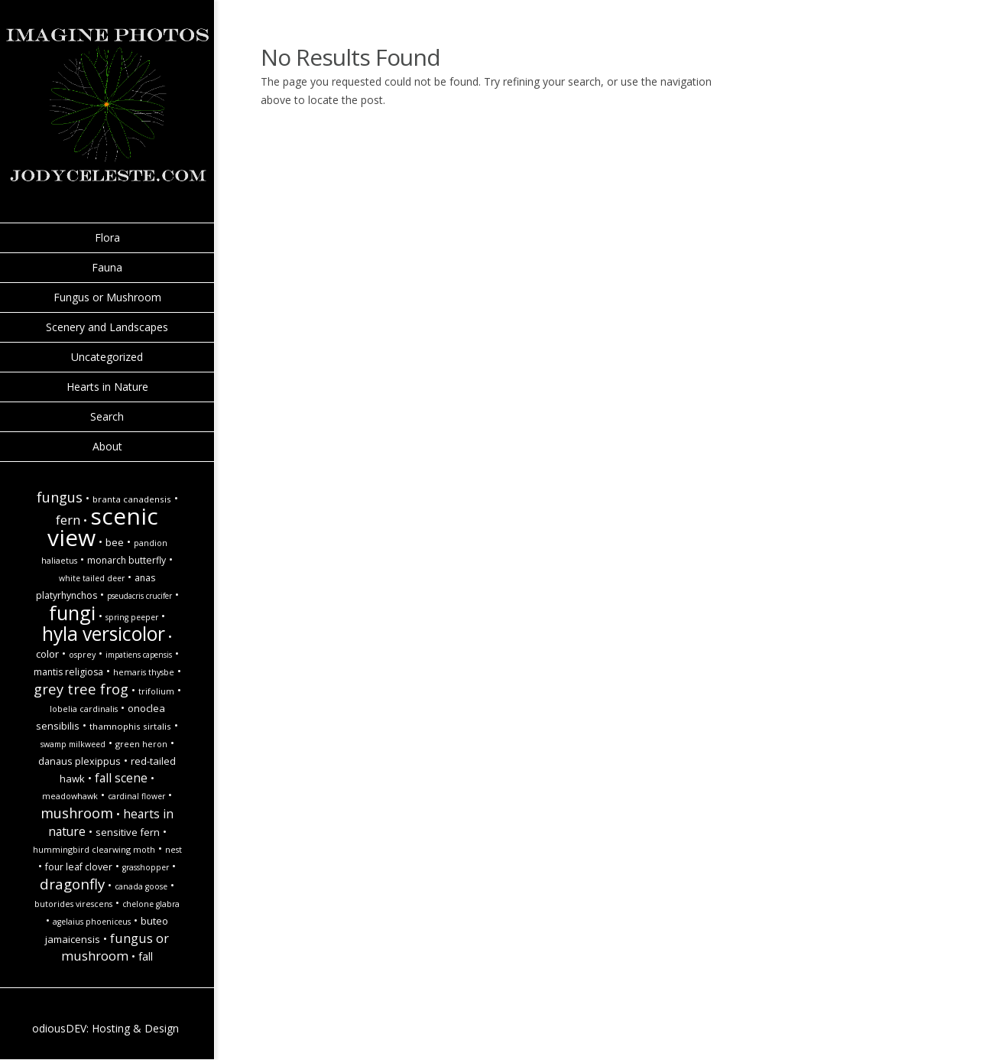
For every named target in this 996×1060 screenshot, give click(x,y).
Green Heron (141, 744)
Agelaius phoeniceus (92, 921)
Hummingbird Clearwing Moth (94, 849)
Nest (173, 849)
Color (47, 654)
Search (107, 416)
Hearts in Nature (107, 386)
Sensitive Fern (128, 832)
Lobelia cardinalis (84, 709)
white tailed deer (92, 578)
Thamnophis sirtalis (130, 726)
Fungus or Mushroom (107, 297)
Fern (68, 519)
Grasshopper (145, 867)
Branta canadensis (131, 499)
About (107, 446)
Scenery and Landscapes (107, 327)
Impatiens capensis (138, 654)
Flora (107, 237)
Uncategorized (107, 357)
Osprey (82, 654)
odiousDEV (59, 1028)
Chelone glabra (151, 904)
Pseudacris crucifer (139, 595)
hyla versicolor (103, 633)
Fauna (107, 267)
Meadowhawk (70, 796)
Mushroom (77, 812)
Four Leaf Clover (78, 866)
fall (145, 956)
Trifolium (156, 691)
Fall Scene (121, 777)
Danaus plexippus (79, 761)
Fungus (60, 496)
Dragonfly (72, 883)
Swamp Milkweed (73, 744)
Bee (114, 542)
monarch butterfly (126, 560)
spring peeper (131, 617)
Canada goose (141, 886)
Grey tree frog (81, 688)
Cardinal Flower (136, 796)
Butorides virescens (73, 904)
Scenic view (103, 526)
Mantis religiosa (68, 671)
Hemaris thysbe (143, 672)
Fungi (72, 613)
